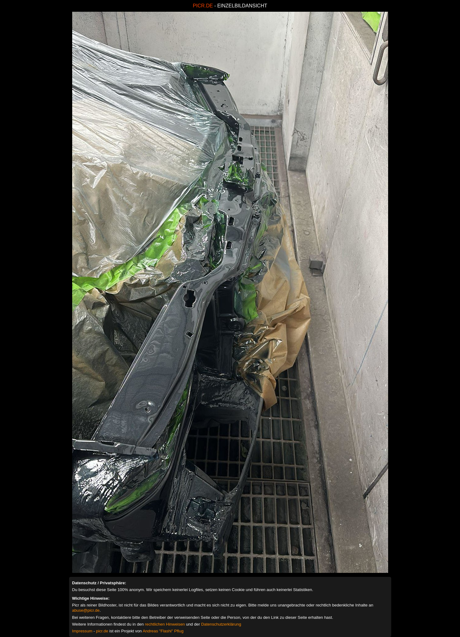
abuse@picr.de (86, 610)
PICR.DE (203, 5)
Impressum (82, 631)
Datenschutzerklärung (221, 624)
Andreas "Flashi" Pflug (163, 631)
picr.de (102, 631)
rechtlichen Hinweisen (165, 624)
